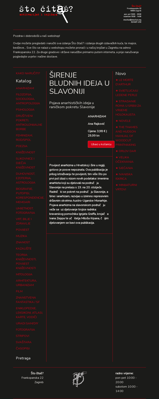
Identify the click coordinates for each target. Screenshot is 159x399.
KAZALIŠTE (24, 249)
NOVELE (125, 121)
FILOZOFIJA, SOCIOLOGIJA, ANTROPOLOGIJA (28, 99)
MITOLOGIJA (24, 274)
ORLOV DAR (127, 151)
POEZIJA (21, 146)
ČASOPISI (23, 348)
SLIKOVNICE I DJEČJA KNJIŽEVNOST (25, 163)
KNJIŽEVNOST (25, 152)
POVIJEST (22, 230)
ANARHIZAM (25, 88)
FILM (19, 291)
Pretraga (23, 358)
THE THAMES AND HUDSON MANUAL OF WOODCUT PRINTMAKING (126, 136)
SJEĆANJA (126, 168)
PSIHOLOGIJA (25, 110)
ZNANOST (23, 242)
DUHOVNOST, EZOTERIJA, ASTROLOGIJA (25, 178)
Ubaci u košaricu (101, 144)
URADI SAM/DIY (27, 323)
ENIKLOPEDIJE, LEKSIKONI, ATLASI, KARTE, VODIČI (29, 312)
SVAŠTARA (24, 342)
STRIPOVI (22, 336)
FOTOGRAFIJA (25, 330)
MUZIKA (21, 236)
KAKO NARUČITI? (28, 73)
